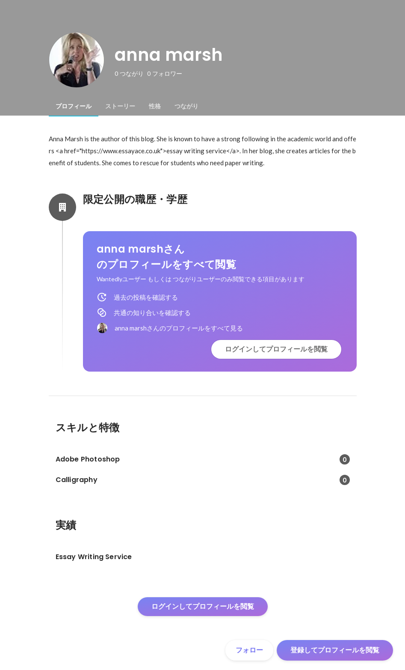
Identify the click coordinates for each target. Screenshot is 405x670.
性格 (155, 106)
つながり (186, 106)
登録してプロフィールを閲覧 (334, 650)
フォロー (249, 650)
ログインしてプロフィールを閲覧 (276, 349)
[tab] (73, 106)
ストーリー (120, 106)
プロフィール (74, 106)
